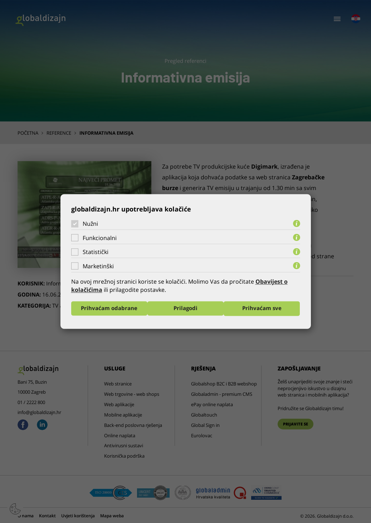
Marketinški (98, 266)
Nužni (90, 224)
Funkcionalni (100, 238)
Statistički (95, 252)
